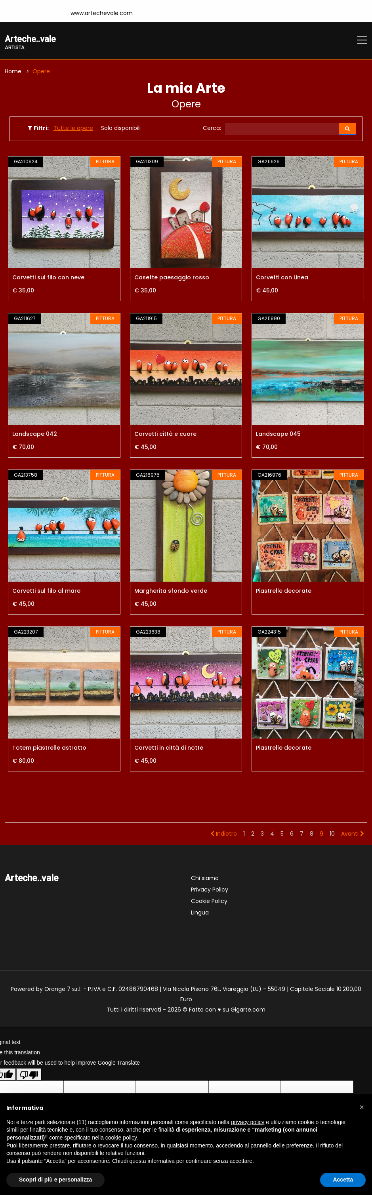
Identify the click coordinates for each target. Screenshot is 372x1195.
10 (332, 834)
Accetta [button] (343, 1179)
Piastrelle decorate (283, 592)
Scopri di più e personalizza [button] (55, 1179)
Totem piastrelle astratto (49, 748)
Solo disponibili (121, 129)
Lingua (200, 913)
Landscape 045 (278, 435)
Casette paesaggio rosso (171, 279)
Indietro (223, 834)
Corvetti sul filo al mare (46, 592)
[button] (361, 1107)
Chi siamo (205, 879)
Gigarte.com (248, 1010)
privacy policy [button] (247, 1122)
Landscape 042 (34, 435)
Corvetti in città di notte (168, 748)
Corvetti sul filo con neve (48, 279)
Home (13, 72)
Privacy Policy (209, 890)
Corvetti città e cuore (165, 435)
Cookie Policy (209, 902)
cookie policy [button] (121, 1137)
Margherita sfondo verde (170, 592)
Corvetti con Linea (282, 279)
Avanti (352, 834)
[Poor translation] (29, 1075)
